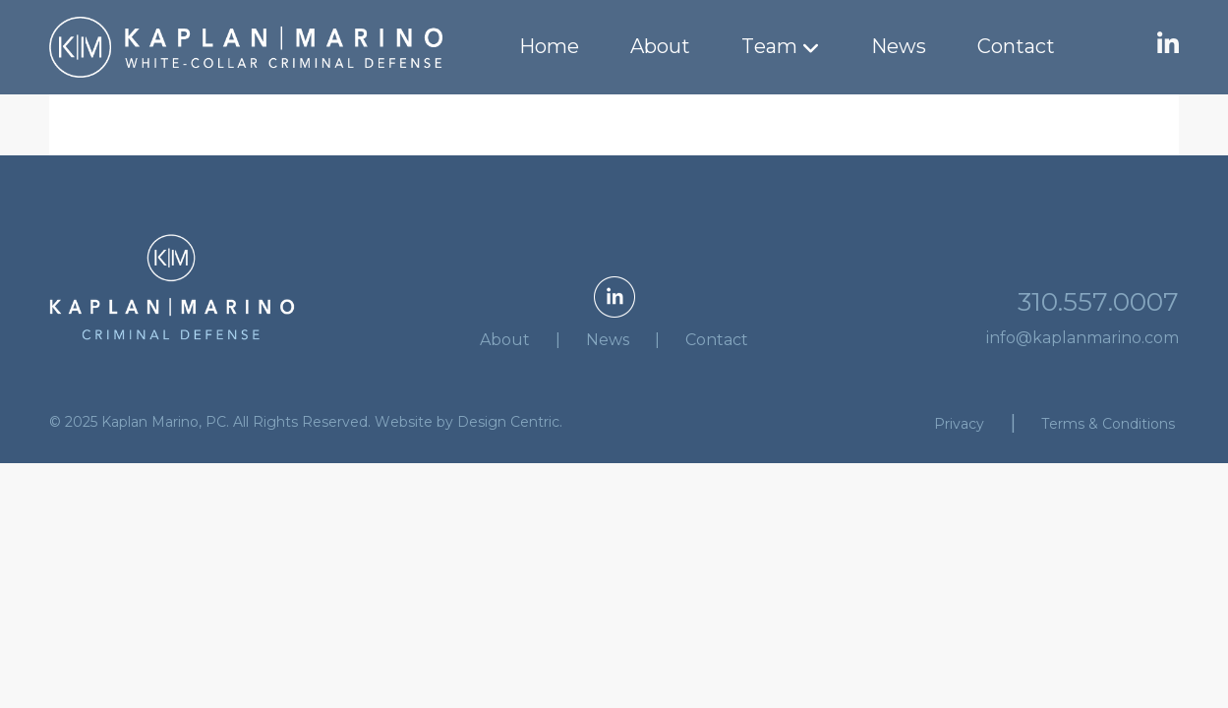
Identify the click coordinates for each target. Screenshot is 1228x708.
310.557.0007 (1098, 302)
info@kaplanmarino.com (1082, 337)
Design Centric (508, 422)
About (660, 46)
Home (549, 46)
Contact (1016, 46)
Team (769, 46)
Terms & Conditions (1108, 424)
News (898, 46)
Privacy (959, 424)
